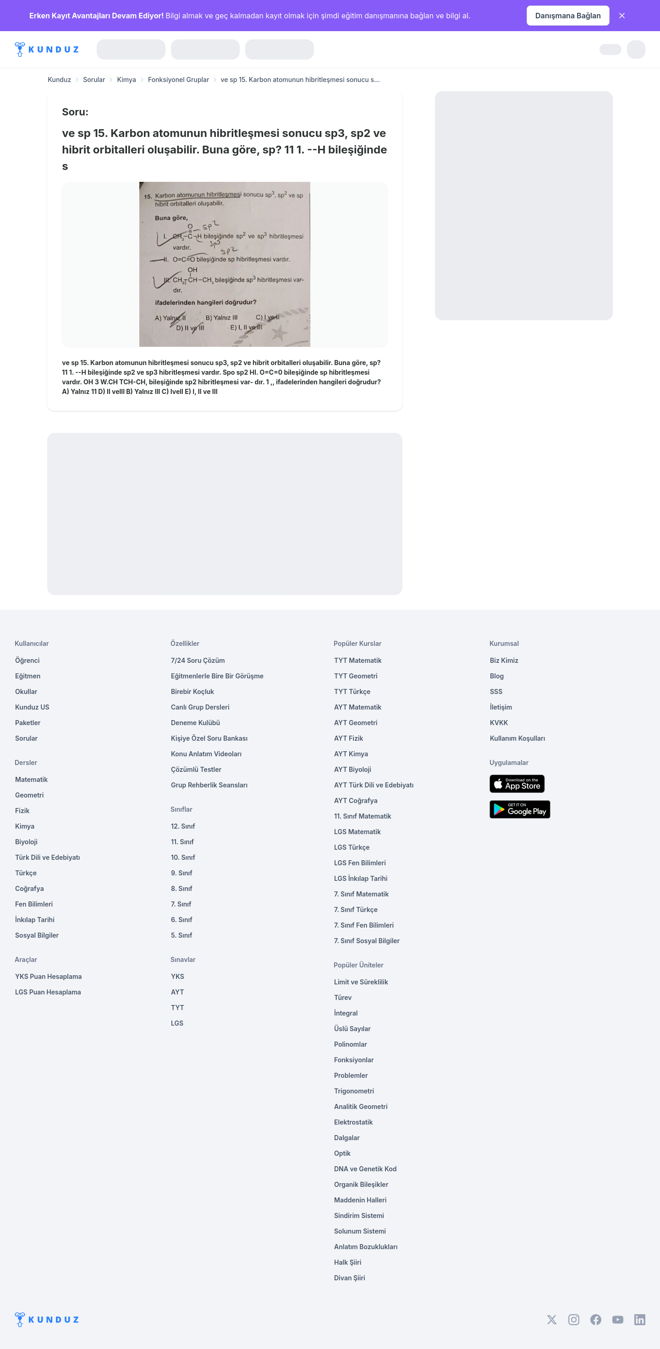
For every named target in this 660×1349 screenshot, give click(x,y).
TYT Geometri (356, 676)
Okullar (26, 691)
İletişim (501, 707)
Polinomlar (350, 1044)
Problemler (351, 1075)
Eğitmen (27, 676)
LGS (177, 1023)
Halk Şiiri (347, 1262)
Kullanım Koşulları (517, 738)
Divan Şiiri (349, 1278)
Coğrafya (29, 888)
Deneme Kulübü (195, 722)
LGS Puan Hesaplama (48, 992)
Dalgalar (347, 1137)
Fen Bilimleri (34, 904)
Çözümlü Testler (196, 769)
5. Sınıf (181, 935)
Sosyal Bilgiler (37, 935)
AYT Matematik (357, 707)
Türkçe (26, 873)
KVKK (499, 722)
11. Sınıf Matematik (362, 816)
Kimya (126, 79)
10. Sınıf (183, 857)
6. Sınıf (181, 919)
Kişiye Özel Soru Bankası (209, 738)
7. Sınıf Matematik (361, 894)
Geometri (29, 795)
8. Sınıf (181, 888)
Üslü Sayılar (352, 1028)
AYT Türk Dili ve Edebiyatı (373, 785)
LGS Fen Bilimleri (360, 863)
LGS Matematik (357, 832)
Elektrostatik (353, 1122)
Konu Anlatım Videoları (206, 754)
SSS (496, 691)
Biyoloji (26, 842)
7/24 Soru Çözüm (198, 660)
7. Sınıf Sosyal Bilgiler (367, 941)
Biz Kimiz (504, 660)
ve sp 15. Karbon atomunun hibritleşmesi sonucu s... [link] (300, 79)
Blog (497, 676)
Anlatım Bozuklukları (365, 1247)
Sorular (94, 79)
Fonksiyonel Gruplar (178, 79)
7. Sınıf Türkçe (356, 909)
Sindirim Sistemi (359, 1215)
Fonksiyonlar (354, 1060)
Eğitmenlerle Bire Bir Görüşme (217, 676)
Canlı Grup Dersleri (200, 707)
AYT (177, 992)
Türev (343, 997)
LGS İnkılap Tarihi (360, 878)
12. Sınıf (183, 826)
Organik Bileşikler (361, 1184)
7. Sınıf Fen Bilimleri (364, 925)
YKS (177, 976)
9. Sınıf (181, 873)
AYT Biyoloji (352, 769)
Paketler (27, 722)
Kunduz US (32, 707)
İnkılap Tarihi (35, 919)
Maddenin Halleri (360, 1200)
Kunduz (59, 79)
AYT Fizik (348, 738)
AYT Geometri (355, 722)
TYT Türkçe (352, 691)
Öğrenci (27, 660)
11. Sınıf (182, 842)
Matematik (31, 779)
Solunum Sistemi (360, 1231)
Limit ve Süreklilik (361, 982)
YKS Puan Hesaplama (48, 976)
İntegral (346, 1013)
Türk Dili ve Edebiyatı (47, 857)
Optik (342, 1153)
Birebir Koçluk (192, 691)
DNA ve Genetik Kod (365, 1169)
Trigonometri (354, 1091)
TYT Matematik (358, 660)
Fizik (22, 810)
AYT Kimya (351, 754)
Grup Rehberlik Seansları (209, 785)
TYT (177, 1007)
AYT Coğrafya (356, 800)
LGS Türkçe (352, 847)
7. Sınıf (181, 904)
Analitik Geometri (361, 1106)
